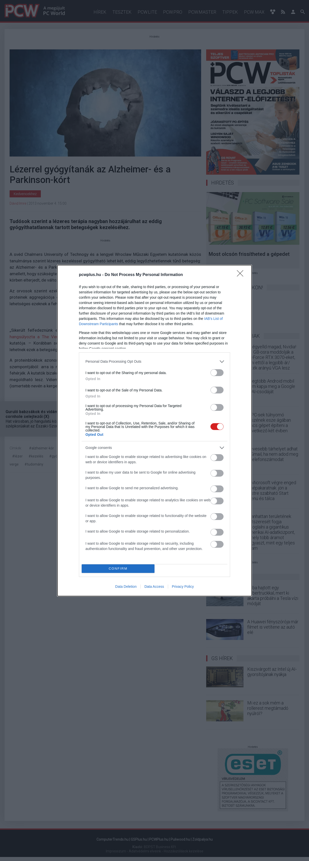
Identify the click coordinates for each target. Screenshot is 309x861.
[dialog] (154, 430)
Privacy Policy (183, 587)
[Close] (241, 275)
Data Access (154, 587)
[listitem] (154, 361)
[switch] (217, 372)
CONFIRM (118, 568)
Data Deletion (126, 587)
